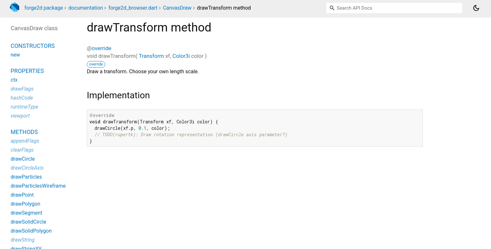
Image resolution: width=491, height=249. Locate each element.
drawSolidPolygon (31, 231)
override (101, 48)
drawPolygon (25, 204)
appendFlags (25, 141)
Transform (151, 56)
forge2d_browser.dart (132, 8)
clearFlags (22, 150)
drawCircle (23, 159)
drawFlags (22, 89)
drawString (22, 240)
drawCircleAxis (27, 168)
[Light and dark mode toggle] (476, 8)
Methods (24, 132)
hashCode (22, 98)
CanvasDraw (177, 8)
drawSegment (26, 213)
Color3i (181, 56)
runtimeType (24, 107)
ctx (14, 80)
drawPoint (22, 195)
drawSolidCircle (28, 222)
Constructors (33, 45)
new (15, 55)
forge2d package (43, 8)
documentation (85, 8)
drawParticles (26, 177)
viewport (20, 116)
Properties (27, 70)
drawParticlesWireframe (38, 186)
